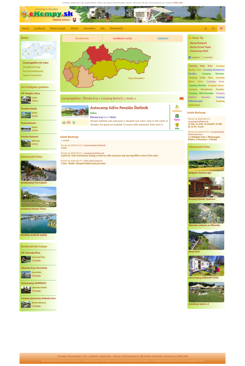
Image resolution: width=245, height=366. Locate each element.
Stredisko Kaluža (29, 108)
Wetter (75, 28)
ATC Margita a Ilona (30, 93)
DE (221, 28)
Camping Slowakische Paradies (206, 89)
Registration (105, 356)
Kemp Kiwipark (198, 43)
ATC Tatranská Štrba (30, 252)
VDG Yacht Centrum (93, 161)
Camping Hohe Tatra (200, 65)
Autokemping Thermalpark (34, 182)
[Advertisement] (39, 334)
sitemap (117, 356)
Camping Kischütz (197, 85)
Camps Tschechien (32, 75)
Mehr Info (178, 2)
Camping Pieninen (213, 73)
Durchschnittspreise (33, 71)
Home (25, 28)
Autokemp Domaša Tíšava (33, 208)
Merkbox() (116, 28)
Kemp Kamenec (28, 123)
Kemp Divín (194, 251)
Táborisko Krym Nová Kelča (34, 268)
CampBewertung (31, 66)
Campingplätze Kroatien (195, 361)
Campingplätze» (72, 98)
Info (102, 28)
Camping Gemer (216, 85)
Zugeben (196, 57)
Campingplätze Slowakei (161, 361)
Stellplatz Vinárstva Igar (200, 172)
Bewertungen (58, 28)
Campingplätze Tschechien (55, 361)
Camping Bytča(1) (113, 98)
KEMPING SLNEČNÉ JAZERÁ (34, 235)
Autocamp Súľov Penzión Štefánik (119, 107)
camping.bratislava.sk (198, 117)
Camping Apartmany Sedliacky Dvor (38, 298)
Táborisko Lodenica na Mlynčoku (204, 225)
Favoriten (208, 57)
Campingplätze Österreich (110, 361)
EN (213, 28)
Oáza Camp (216, 140)
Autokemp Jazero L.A (199, 304)
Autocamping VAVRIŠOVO (33, 283)
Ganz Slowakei (135, 78)
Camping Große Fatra (201, 77)
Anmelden (89, 28)
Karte (131, 98)
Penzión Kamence (29, 136)
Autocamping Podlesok (95, 146)
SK (205, 28)
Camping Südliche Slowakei (206, 95)
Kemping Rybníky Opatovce (202, 199)
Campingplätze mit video (35, 62)
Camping (62, 356)
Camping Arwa (215, 81)
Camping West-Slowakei (201, 93)
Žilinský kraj (91, 98)
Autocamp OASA (199, 51)
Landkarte (39, 28)
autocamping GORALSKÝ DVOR (203, 277)
